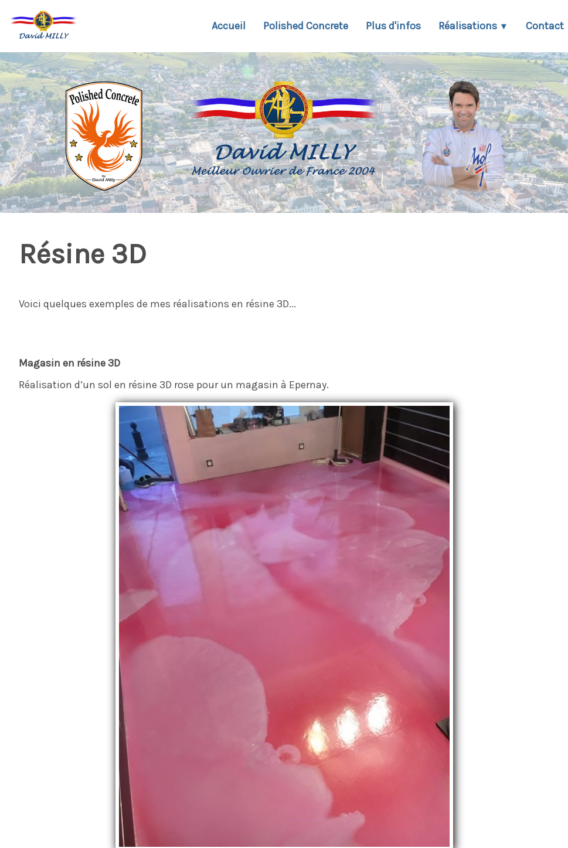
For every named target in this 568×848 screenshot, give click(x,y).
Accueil (229, 25)
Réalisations (473, 25)
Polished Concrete (305, 25)
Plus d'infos (393, 25)
